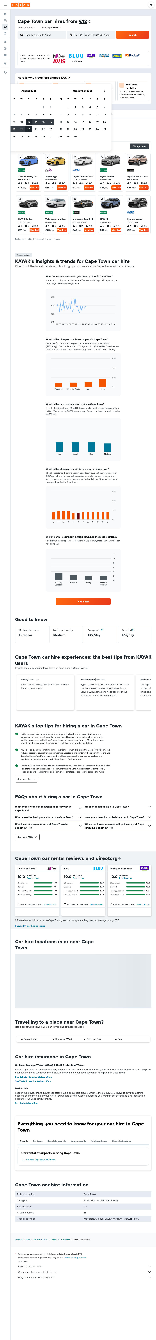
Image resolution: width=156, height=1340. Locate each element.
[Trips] (5, 64)
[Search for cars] (5, 27)
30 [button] (72, 92)
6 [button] (51, 70)
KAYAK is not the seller (84, 1320)
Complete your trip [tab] (56, 1195)
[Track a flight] (5, 48)
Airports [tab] (24, 1195)
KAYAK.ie (18, 1293)
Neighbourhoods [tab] (99, 1195)
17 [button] (29, 85)
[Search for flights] (5, 14)
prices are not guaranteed (75, 1311)
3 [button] (29, 70)
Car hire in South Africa (60, 1293)
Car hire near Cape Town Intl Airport (38, 1213)
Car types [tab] (38, 1195)
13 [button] (51, 78)
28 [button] (58, 92)
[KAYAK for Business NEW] (5, 55)
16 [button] (73, 78)
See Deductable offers (26, 1157)
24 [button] (29, 92)
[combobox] (26, 27)
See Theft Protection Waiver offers (33, 1135)
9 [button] (73, 70)
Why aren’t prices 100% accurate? (84, 1331)
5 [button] (43, 70)
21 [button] (58, 85)
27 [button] (51, 92)
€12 (83, 21)
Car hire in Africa (40, 1293)
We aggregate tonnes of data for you (84, 1326)
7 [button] (58, 70)
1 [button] (65, 63)
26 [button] (43, 92)
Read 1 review (78, 878)
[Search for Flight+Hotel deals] (5, 33)
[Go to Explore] (5, 42)
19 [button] (44, 85)
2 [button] (73, 63)
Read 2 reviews (33, 878)
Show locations (50, 904)
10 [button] (29, 78)
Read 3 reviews (123, 932)
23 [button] (73, 85)
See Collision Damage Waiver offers (33, 1131)
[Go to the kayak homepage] (20, 5)
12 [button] (44, 78)
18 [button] (36, 85)
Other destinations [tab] (121, 1195)
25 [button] (36, 92)
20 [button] (51, 85)
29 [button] (65, 92)
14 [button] (58, 78)
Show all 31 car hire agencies (30, 979)
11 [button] (36, 78)
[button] (5, 4)
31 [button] (29, 100)
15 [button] (66, 78)
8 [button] (65, 70)
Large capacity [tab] (78, 1195)
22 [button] (65, 85)
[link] (83, 601)
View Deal (34, 187)
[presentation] (89, 21)
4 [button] (36, 70)
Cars (28, 1293)
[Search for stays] (5, 20)
